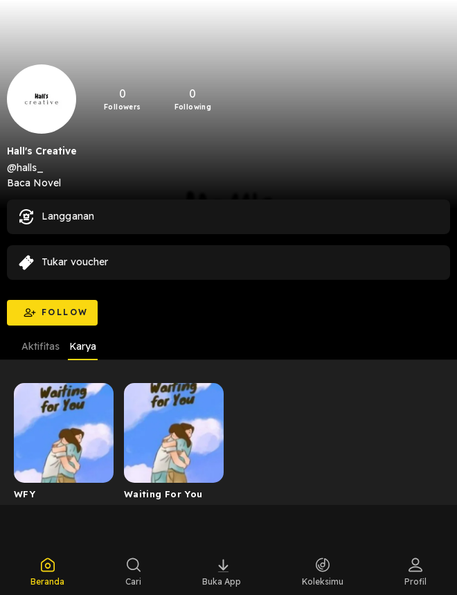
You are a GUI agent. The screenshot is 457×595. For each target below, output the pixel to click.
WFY (24, 493)
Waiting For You (163, 493)
